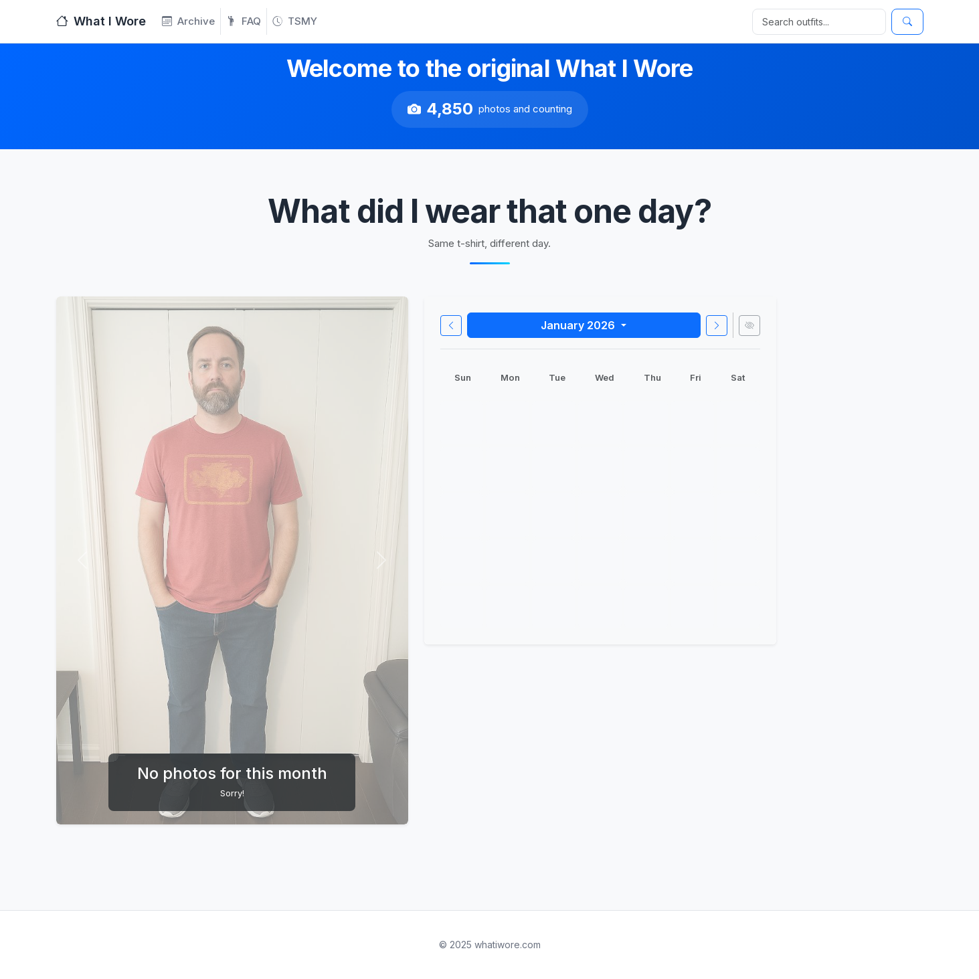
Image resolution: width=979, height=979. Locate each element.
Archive (188, 21)
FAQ (243, 21)
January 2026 (579, 325)
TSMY (294, 21)
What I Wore (101, 21)
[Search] (819, 22)
